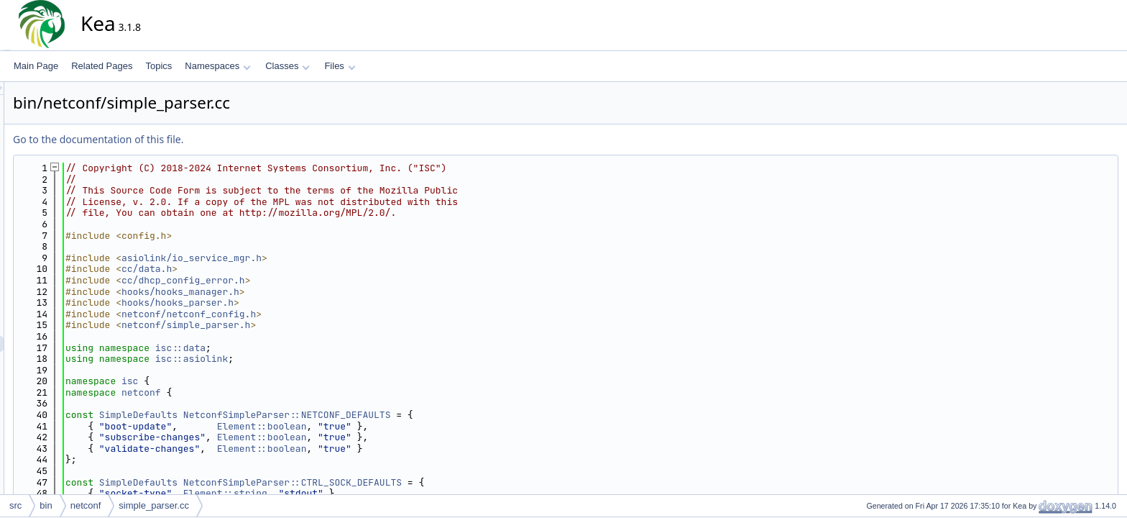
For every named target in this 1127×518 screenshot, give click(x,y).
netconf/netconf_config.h (318, 314)
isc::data (310, 348)
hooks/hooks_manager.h (310, 292)
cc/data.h (276, 269)
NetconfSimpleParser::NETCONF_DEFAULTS (416, 415)
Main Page (36, 65)
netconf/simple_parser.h (315, 325)
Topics (158, 65)
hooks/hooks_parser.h (307, 302)
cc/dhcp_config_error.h (312, 280)
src (15, 505)
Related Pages (101, 65)
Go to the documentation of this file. (227, 139)
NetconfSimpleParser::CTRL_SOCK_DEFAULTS (422, 482)
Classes (287, 65)
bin (46, 505)
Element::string (355, 493)
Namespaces (217, 65)
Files (339, 65)
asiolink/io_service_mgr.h (321, 258)
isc (259, 381)
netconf (270, 392)
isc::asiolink (321, 359)
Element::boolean (391, 426)
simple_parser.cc (154, 505)
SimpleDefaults (268, 415)
